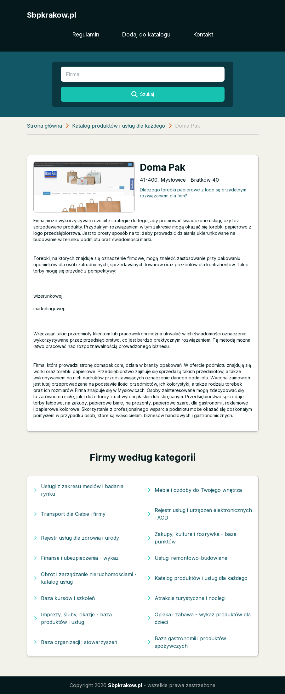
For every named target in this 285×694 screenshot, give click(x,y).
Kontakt (203, 34)
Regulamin (85, 34)
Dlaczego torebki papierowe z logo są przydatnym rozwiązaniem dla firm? (193, 192)
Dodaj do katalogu (146, 34)
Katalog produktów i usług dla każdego (118, 126)
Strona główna (44, 126)
